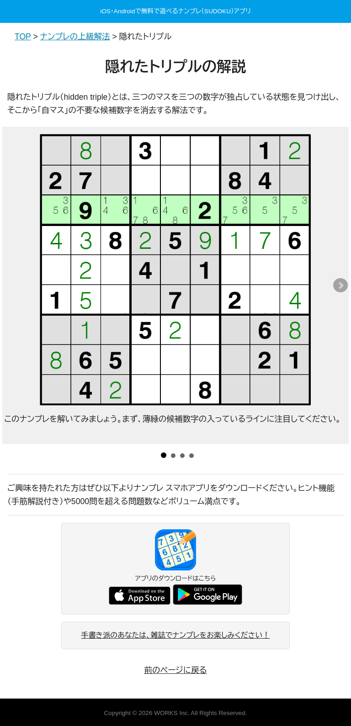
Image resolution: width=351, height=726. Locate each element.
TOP (23, 36)
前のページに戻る (175, 670)
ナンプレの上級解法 (75, 36)
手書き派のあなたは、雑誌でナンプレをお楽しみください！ (175, 635)
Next (340, 285)
